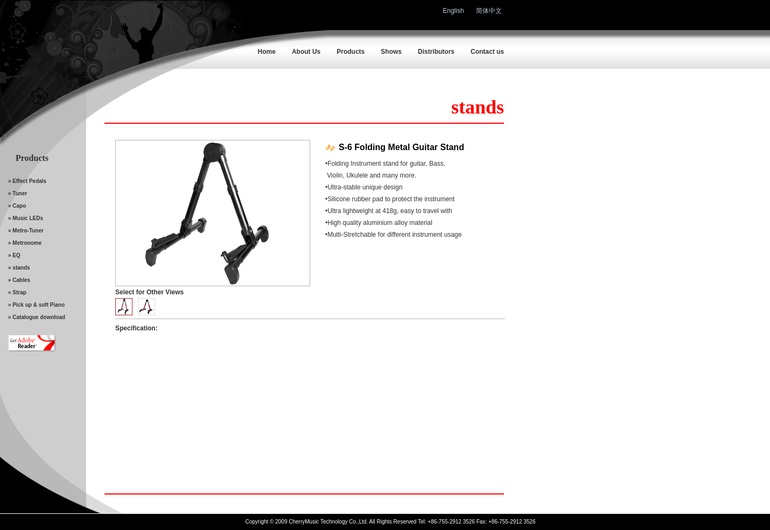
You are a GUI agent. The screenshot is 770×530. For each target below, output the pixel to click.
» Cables (19, 280)
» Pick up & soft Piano (36, 305)
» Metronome (24, 243)
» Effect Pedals (27, 181)
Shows (391, 51)
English (453, 11)
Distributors (436, 51)
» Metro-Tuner (26, 231)
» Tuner (17, 193)
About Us (306, 51)
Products (351, 51)
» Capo (17, 206)
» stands (19, 268)
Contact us (487, 51)
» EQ (14, 255)
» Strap (17, 292)
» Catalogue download (36, 317)
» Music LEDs (25, 218)
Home (267, 51)
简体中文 (489, 11)
